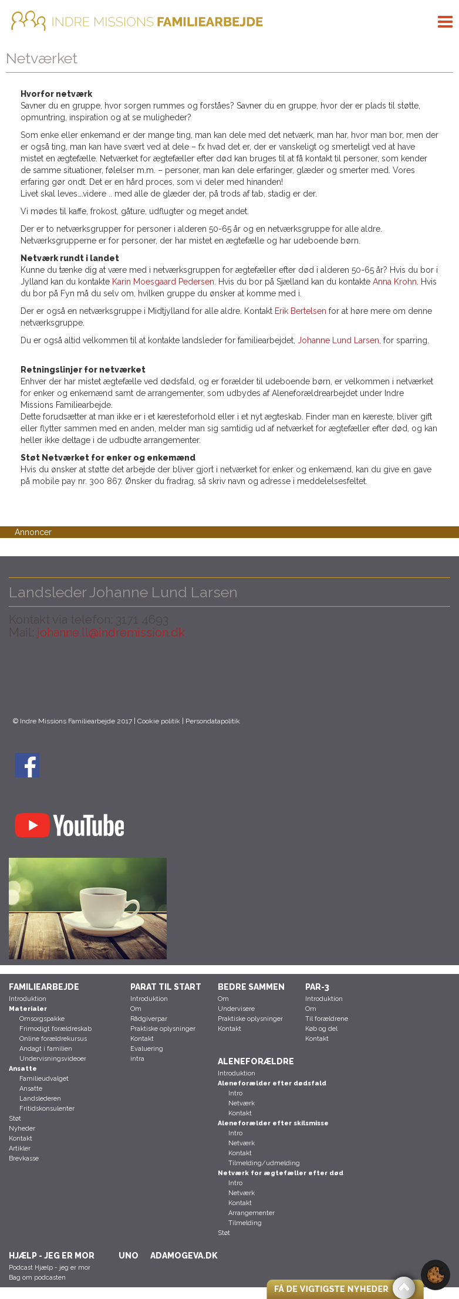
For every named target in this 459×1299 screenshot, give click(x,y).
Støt (15, 1118)
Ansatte (30, 1088)
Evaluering (146, 1049)
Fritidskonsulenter (47, 1108)
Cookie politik (158, 721)
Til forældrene (326, 1019)
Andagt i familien (45, 1049)
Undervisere (236, 1009)
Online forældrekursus (53, 1039)
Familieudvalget (44, 1078)
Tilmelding (245, 1223)
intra (137, 1059)
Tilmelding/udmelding (264, 1163)
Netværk (241, 1103)
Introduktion (27, 999)
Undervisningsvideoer (52, 1059)
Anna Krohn (395, 281)
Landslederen (40, 1098)
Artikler (20, 1148)
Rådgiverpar (148, 1019)
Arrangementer (251, 1213)
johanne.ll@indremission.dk (109, 632)
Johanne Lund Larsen (338, 340)
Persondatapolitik (212, 721)
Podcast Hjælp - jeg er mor (49, 1267)
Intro (235, 1093)
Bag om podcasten (37, 1277)
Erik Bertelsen (300, 311)
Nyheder (22, 1128)
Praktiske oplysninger (162, 1029)
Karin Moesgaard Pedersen (163, 281)
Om (135, 1009)
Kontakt (20, 1138)
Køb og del (321, 1029)
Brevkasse (24, 1158)
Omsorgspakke (42, 1019)
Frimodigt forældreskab (55, 1029)
